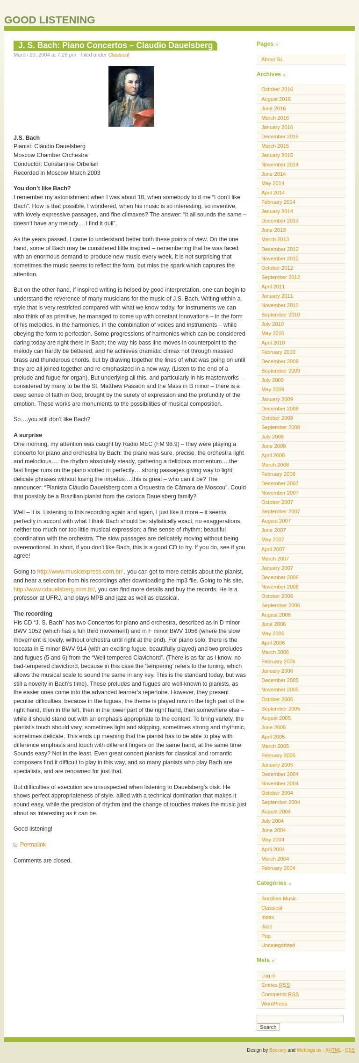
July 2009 (272, 380)
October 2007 (277, 502)
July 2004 (272, 821)
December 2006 (280, 577)
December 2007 (280, 483)
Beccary (277, 1050)
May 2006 (272, 633)
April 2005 (273, 737)
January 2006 (277, 671)
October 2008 (277, 418)
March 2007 (275, 558)
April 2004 (273, 849)
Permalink (33, 844)
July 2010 (272, 324)
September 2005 (280, 708)
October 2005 (277, 699)
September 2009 (280, 370)
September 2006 (280, 605)
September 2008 (280, 427)
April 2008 (273, 455)
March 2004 (275, 859)
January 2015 (277, 155)
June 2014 (273, 174)
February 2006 (278, 661)
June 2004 (273, 830)
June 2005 (273, 727)
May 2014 (272, 183)
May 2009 (272, 389)
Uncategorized (278, 945)
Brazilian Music (278, 898)
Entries (275, 985)
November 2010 (280, 305)
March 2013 (275, 239)
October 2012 (277, 268)
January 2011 (277, 296)
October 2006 (277, 596)
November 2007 (280, 493)
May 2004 (272, 839)
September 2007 (280, 511)
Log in (268, 975)
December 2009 (280, 361)
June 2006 (273, 624)
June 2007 (273, 530)
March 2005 (275, 746)
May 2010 (272, 333)
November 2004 (280, 783)
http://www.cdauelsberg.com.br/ (54, 589)
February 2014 (278, 202)
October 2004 (277, 793)
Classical (118, 54)
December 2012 (280, 249)
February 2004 (278, 868)
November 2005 (280, 689)
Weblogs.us (309, 1050)
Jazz (266, 926)
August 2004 (276, 811)
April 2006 (273, 643)
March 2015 (275, 146)
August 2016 (276, 99)
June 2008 (273, 446)
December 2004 (280, 774)
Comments (280, 994)
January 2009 (277, 399)
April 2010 (273, 342)
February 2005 (278, 755)
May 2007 (272, 539)
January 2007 (277, 568)
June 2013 (273, 230)
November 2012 (280, 258)
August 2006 (276, 615)
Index (267, 917)
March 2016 (275, 118)
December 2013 (280, 220)
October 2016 (277, 89)
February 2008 (278, 474)
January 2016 (277, 127)
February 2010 (278, 352)
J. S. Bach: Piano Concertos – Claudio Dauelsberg (115, 45)
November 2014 (280, 164)
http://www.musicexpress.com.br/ (79, 571)
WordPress (274, 1003)
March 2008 (275, 464)
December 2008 (280, 408)
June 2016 (273, 108)
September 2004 (280, 802)
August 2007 (276, 521)
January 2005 (277, 765)
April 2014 (273, 192)
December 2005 (280, 680)
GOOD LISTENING (49, 20)
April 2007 (273, 549)
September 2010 (280, 314)
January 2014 (277, 211)
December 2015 (280, 136)
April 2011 (273, 286)
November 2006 (280, 586)
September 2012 (280, 277)
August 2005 (276, 718)
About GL (272, 59)
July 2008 (272, 436)
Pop (266, 936)
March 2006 (275, 652)
